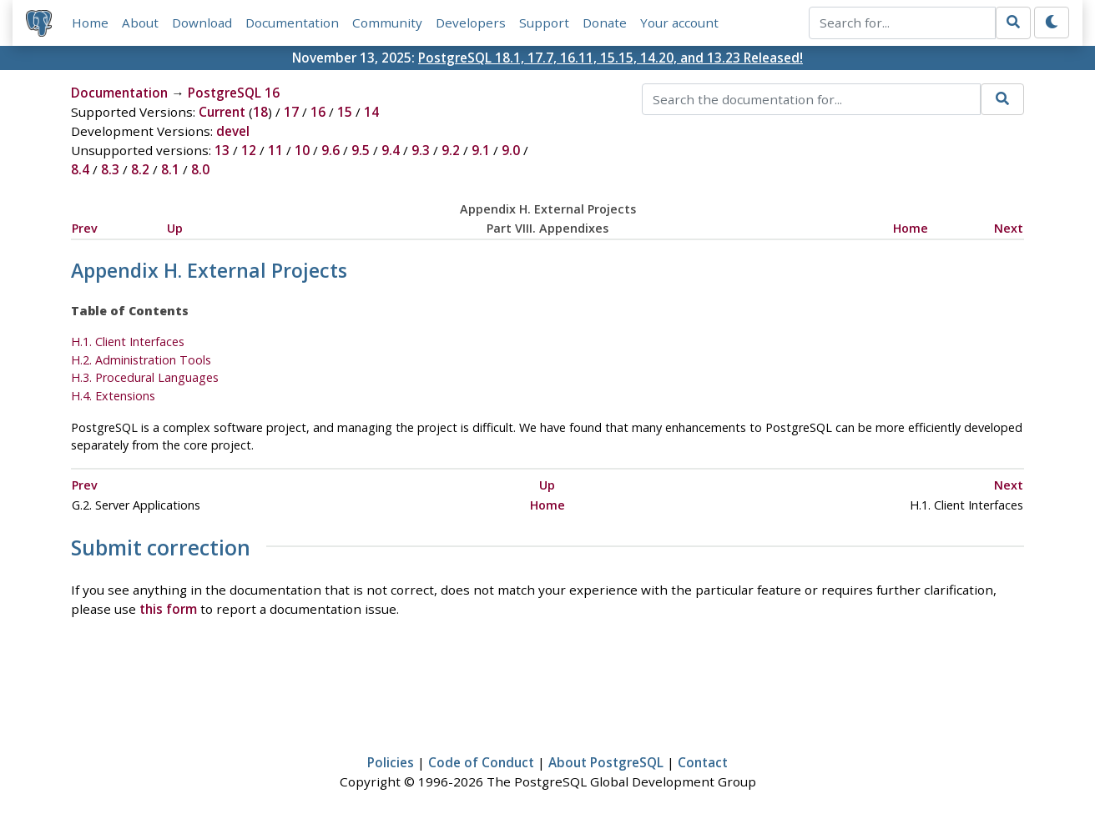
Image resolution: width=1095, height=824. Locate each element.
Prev (85, 228)
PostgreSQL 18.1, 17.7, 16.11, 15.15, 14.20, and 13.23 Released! (610, 57)
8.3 (110, 169)
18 (260, 111)
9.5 (360, 150)
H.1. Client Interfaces (127, 341)
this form (168, 608)
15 (344, 111)
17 (291, 111)
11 (275, 150)
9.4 (390, 150)
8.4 (80, 169)
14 (371, 111)
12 (248, 150)
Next (1008, 228)
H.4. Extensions (113, 396)
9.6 (330, 150)
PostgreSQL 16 (234, 92)
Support (544, 22)
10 (302, 150)
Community (387, 22)
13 (222, 150)
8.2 (140, 169)
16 (317, 111)
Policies (390, 762)
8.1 (170, 169)
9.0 (511, 150)
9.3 (420, 150)
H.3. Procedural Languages (145, 377)
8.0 (200, 169)
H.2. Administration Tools (141, 360)
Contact (703, 762)
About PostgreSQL (606, 762)
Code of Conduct (481, 762)
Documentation (292, 22)
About (140, 22)
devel (233, 131)
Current (222, 111)
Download (202, 22)
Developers (471, 22)
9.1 (481, 150)
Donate (605, 22)
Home (90, 22)
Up (175, 228)
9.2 (451, 150)
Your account (679, 22)
